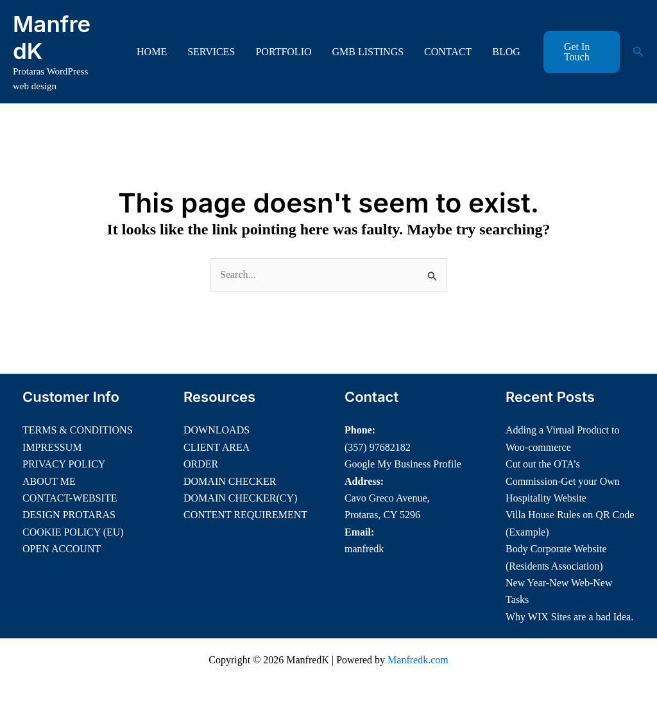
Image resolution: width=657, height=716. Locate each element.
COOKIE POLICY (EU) (73, 532)
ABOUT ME (49, 481)
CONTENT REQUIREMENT (245, 514)
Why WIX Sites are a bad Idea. (569, 616)
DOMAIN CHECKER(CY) (240, 498)
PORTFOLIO (283, 51)
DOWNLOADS (216, 429)
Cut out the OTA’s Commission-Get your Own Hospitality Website (563, 480)
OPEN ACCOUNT (61, 548)
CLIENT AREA (216, 447)
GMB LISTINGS (368, 51)
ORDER (200, 463)
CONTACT (448, 51)
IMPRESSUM (51, 447)
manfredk (364, 548)
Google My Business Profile (403, 463)
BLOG (506, 51)
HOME (152, 51)
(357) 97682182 (378, 447)
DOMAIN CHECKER (229, 481)
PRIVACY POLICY (63, 463)
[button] (581, 52)
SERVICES (211, 51)
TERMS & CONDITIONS (77, 429)
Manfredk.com (418, 659)
